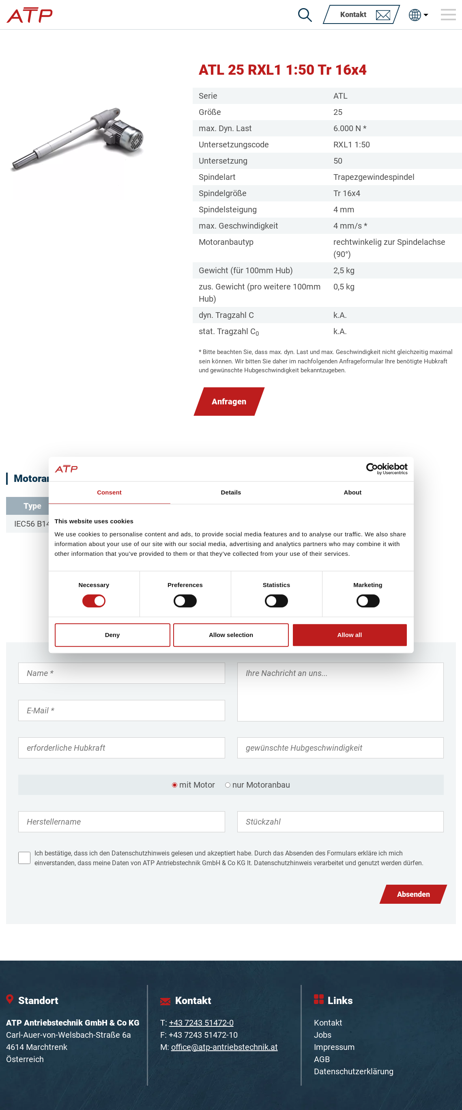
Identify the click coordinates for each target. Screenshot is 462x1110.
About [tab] (353, 492)
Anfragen (229, 401)
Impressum (334, 1047)
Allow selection (231, 634)
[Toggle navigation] (448, 14)
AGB (322, 1059)
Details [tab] (231, 492)
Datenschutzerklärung (353, 1071)
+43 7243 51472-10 (203, 1035)
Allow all (349, 634)
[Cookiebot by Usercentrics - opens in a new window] (372, 469)
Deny (112, 634)
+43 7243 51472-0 (201, 1023)
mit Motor (197, 785)
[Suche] (305, 15)
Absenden (413, 894)
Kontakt (328, 1023)
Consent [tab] (109, 492)
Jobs (322, 1035)
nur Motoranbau (261, 785)
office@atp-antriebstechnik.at (224, 1047)
